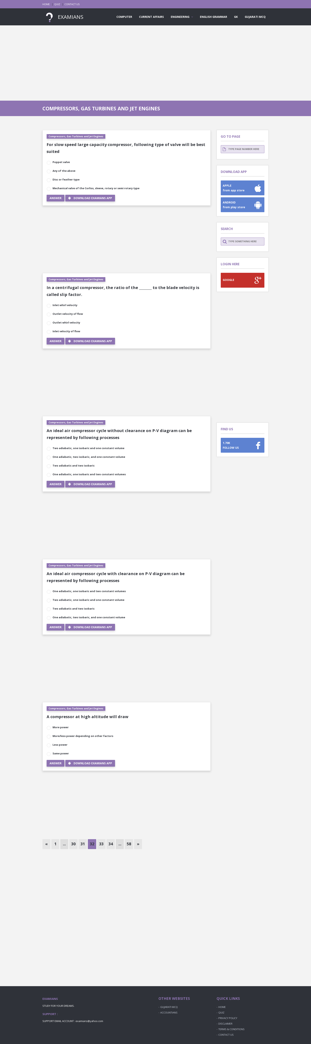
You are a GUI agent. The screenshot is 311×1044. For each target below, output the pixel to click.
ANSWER (55, 198)
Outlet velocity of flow (68, 314)
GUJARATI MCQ (255, 17)
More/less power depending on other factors (83, 736)
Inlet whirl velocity (65, 305)
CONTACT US (72, 4)
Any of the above (64, 171)
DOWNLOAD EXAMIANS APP (90, 198)
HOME (46, 4)
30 (73, 843)
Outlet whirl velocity (66, 322)
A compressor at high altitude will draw (87, 716)
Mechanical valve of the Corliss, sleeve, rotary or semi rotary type (96, 188)
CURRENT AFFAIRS (151, 17)
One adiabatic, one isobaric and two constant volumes (89, 474)
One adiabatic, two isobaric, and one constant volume (89, 457)
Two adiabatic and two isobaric (74, 465)
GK (236, 17)
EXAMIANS (62, 16)
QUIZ (57, 4)
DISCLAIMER (225, 1023)
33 (101, 843)
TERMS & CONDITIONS (231, 1029)
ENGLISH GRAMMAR (213, 17)
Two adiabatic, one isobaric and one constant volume (88, 448)
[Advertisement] (155, 59)
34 (110, 843)
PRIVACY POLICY (227, 1018)
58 (129, 843)
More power (61, 727)
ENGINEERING (182, 17)
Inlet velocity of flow (66, 331)
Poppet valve (61, 162)
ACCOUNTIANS (169, 1012)
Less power (60, 744)
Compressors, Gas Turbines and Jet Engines (76, 136)
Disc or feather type (66, 179)
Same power (61, 753)
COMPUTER (124, 17)
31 (83, 843)
